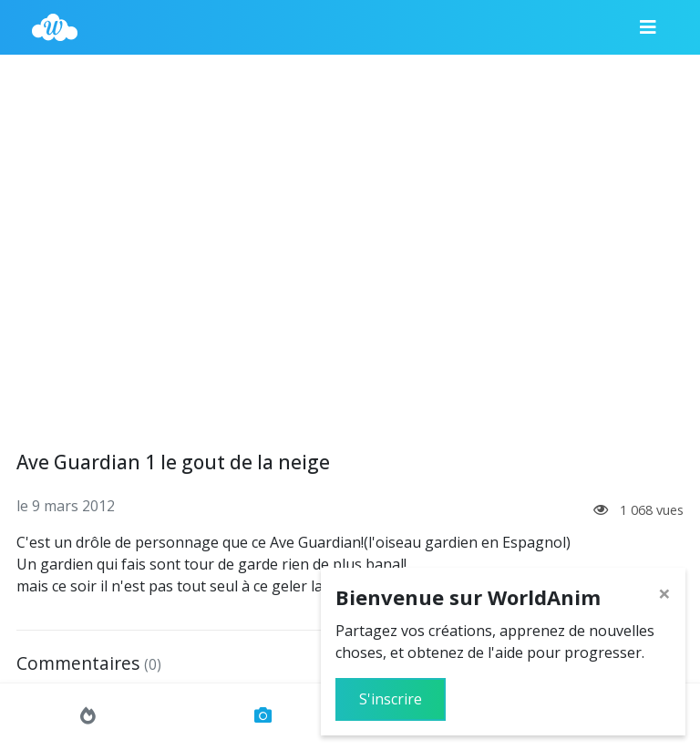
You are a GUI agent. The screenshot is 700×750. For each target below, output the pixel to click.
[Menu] (648, 27)
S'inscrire (390, 699)
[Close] (664, 593)
